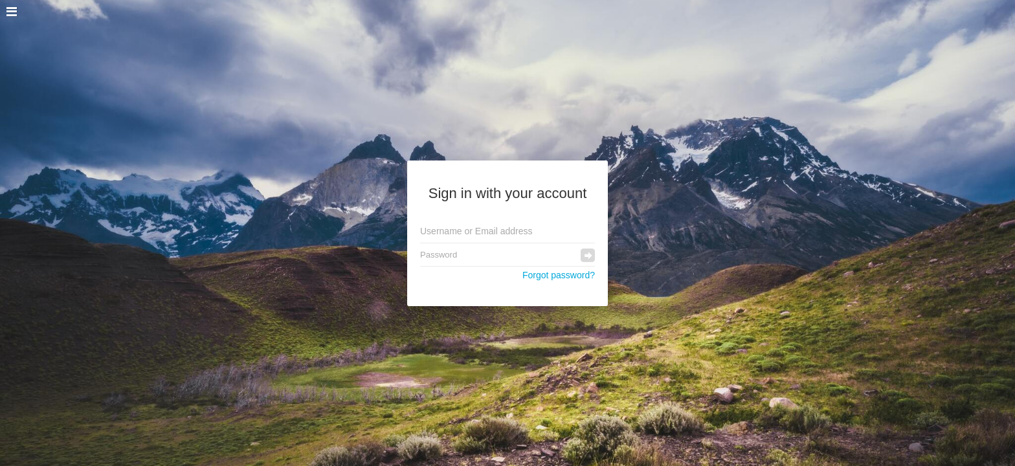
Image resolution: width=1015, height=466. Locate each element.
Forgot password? (558, 275)
